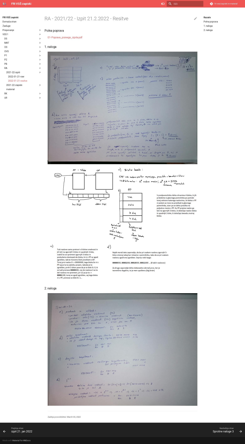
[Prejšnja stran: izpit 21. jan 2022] (19, 429)
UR (5, 98)
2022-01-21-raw (16, 76)
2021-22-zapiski (23, 85)
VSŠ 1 (5, 34)
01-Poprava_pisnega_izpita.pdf (65, 37)
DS (5, 38)
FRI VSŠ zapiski (10, 17)
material (10, 89)
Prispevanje (8, 30)
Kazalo (207, 17)
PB (5, 64)
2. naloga (208, 30)
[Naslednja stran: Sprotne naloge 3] (226, 429)
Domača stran (9, 21)
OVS (6, 51)
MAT (6, 43)
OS (5, 47)
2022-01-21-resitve (17, 81)
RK (5, 93)
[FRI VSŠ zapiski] (4, 4)
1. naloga (208, 26)
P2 (5, 59)
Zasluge (6, 26)
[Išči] (185, 4)
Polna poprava (211, 21)
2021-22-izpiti (23, 72)
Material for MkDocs (21, 440)
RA (5, 68)
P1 (5, 55)
